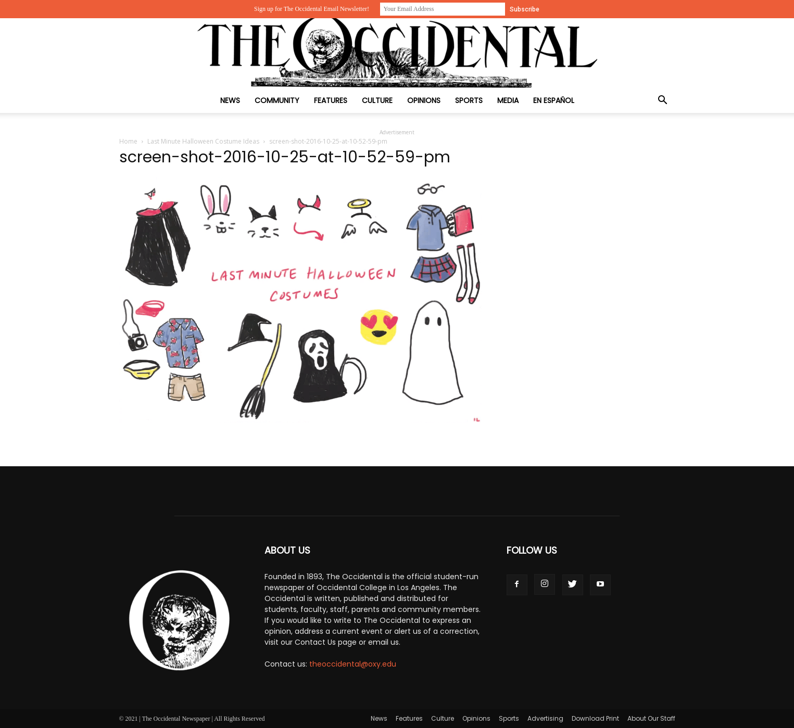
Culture (377, 100)
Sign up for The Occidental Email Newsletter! (311, 8)
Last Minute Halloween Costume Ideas (203, 141)
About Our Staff (651, 718)
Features (330, 100)
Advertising (545, 718)
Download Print (595, 718)
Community (277, 100)
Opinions (423, 100)
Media (508, 100)
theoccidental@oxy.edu (352, 664)
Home (128, 141)
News (230, 100)
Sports (469, 100)
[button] (662, 101)
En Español (553, 100)
